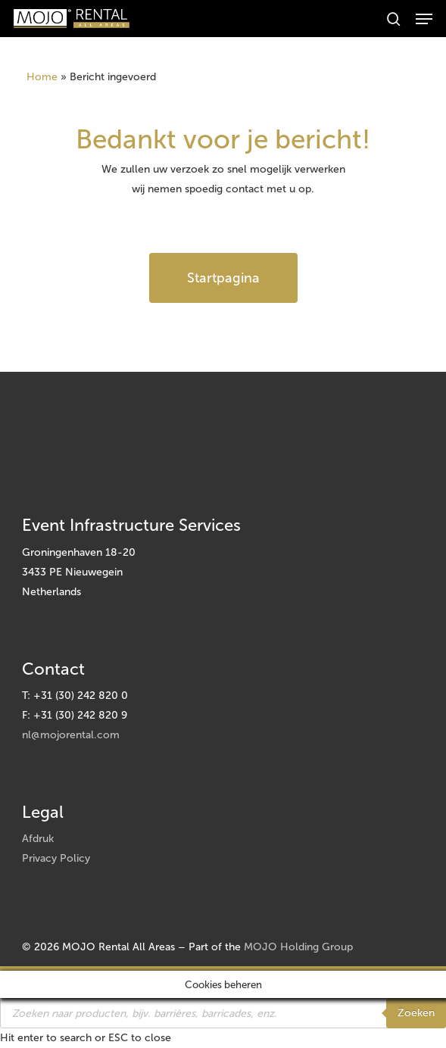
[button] (424, 19)
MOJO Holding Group (298, 946)
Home (42, 76)
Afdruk (38, 838)
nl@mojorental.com (71, 734)
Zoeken (416, 1012)
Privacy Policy (56, 858)
